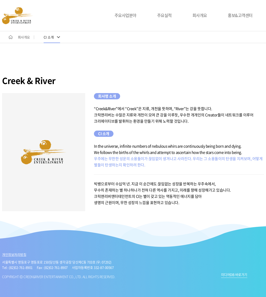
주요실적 (164, 15)
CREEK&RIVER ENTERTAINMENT (17, 15)
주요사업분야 (125, 15)
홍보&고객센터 (240, 15)
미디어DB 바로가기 (234, 275)
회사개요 (199, 15)
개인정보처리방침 (14, 254)
